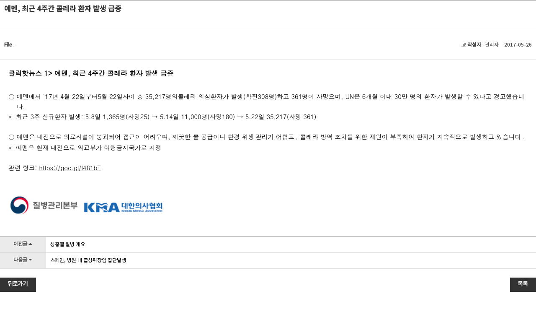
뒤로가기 (18, 284)
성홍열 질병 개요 (67, 244)
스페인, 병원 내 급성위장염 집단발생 (88, 260)
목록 (523, 284)
